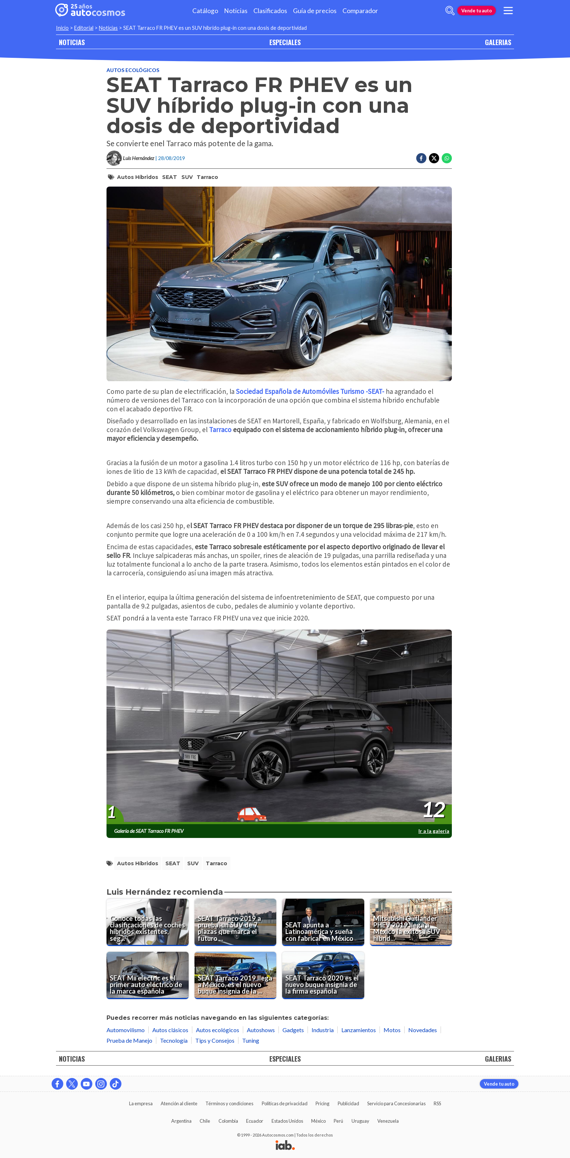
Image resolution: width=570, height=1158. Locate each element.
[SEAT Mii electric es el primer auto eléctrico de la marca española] (148, 975)
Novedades (422, 1029)
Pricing (322, 1103)
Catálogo (205, 11)
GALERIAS (498, 42)
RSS (437, 1103)
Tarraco (207, 177)
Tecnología (174, 1040)
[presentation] (279, 727)
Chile (205, 1121)
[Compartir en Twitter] (434, 158)
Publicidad (348, 1103)
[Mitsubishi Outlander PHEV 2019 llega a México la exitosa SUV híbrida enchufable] (411, 922)
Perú (338, 1121)
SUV (187, 177)
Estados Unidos (287, 1121)
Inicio (62, 28)
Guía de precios (315, 11)
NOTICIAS (72, 42)
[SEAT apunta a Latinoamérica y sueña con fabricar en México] (323, 922)
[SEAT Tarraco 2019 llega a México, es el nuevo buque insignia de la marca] (235, 975)
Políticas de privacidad (285, 1103)
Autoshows (261, 1029)
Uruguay (360, 1121)
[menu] (508, 10)
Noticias (236, 11)
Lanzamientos (358, 1029)
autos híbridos (137, 177)
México (318, 1121)
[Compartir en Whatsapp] (447, 158)
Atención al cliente (179, 1103)
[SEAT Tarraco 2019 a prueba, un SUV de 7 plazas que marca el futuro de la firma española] (235, 922)
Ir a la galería (433, 831)
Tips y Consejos (214, 1040)
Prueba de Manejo (129, 1040)
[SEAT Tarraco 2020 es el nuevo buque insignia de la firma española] (323, 975)
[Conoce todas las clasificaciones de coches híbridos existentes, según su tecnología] (148, 922)
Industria (323, 1029)
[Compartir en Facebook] (421, 158)
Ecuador (254, 1121)
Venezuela (388, 1121)
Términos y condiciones (229, 1103)
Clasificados (270, 11)
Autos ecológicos (133, 70)
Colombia (228, 1121)
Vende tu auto (476, 10)
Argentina (181, 1121)
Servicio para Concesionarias (396, 1103)
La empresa (141, 1103)
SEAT (169, 177)
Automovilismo (126, 1029)
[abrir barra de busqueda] (450, 10)
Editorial (83, 28)
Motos (392, 1029)
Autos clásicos (170, 1029)
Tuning (250, 1040)
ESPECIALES (285, 42)
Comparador (360, 11)
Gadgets (293, 1029)
